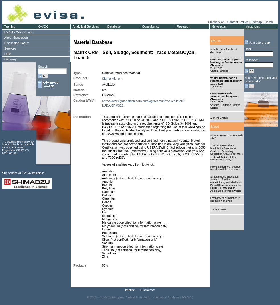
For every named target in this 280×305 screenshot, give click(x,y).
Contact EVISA (237, 22)
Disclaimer (147, 290)
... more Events (219, 117)
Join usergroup (257, 42)
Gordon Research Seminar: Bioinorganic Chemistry (224, 96)
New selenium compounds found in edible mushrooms (225, 168)
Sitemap (256, 22)
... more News (218, 209)
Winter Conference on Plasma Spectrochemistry (226, 79)
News (215, 126)
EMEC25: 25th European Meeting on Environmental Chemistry (226, 62)
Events (216, 40)
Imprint (130, 290)
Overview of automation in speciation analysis (225, 199)
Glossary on (217, 22)
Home (268, 22)
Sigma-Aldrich (111, 78)
